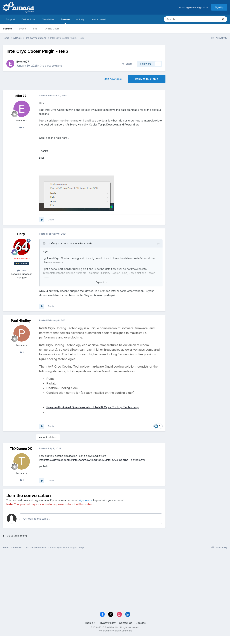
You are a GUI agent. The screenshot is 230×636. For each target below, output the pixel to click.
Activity (80, 19)
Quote (51, 219)
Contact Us (125, 622)
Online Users (52, 28)
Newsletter (48, 19)
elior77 (24, 61)
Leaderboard (98, 19)
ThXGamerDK (21, 448)
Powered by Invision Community (115, 630)
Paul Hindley (21, 320)
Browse (65, 21)
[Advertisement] (198, 69)
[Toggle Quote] (44, 243)
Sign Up (219, 7)
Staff (35, 28)
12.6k (21, 270)
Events (23, 28)
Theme (90, 622)
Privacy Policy (107, 622)
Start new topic (113, 78)
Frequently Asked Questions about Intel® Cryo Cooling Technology (92, 407)
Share (127, 63)
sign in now (86, 500)
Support (10, 19)
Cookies (141, 622)
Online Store (28, 19)
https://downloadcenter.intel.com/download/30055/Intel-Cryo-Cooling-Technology (94, 459)
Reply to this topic (146, 78)
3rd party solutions (51, 65)
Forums (8, 28)
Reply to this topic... (36, 518)
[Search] (182, 19)
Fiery (21, 234)
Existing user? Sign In (193, 7)
